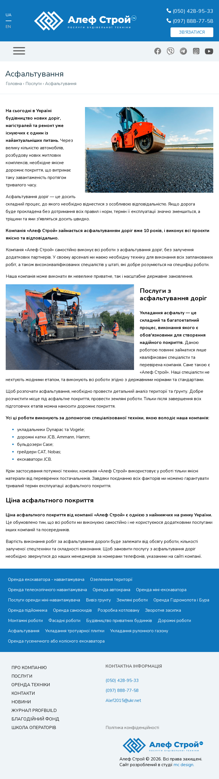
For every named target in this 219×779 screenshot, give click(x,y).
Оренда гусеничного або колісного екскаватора (56, 641)
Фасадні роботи (64, 620)
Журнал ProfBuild (34, 710)
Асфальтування (23, 631)
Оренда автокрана (111, 590)
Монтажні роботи (25, 620)
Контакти (23, 693)
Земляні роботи (132, 600)
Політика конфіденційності (132, 727)
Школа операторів (33, 727)
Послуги (21, 676)
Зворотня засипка (163, 610)
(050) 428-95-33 (193, 11)
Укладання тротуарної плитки (74, 631)
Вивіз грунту (98, 600)
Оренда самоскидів (72, 610)
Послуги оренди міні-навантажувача (44, 600)
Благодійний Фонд (35, 719)
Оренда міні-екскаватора (161, 590)
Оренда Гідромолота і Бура (181, 600)
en (8, 26)
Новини (21, 702)
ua (8, 15)
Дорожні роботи (174, 620)
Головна (14, 83)
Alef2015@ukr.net (123, 700)
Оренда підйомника (27, 610)
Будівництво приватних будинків (119, 620)
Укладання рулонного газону (139, 631)
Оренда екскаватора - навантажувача (46, 579)
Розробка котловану (118, 610)
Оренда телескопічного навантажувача (47, 590)
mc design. (184, 765)
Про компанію (29, 668)
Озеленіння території (111, 579)
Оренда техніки (30, 685)
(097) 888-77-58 (193, 21)
